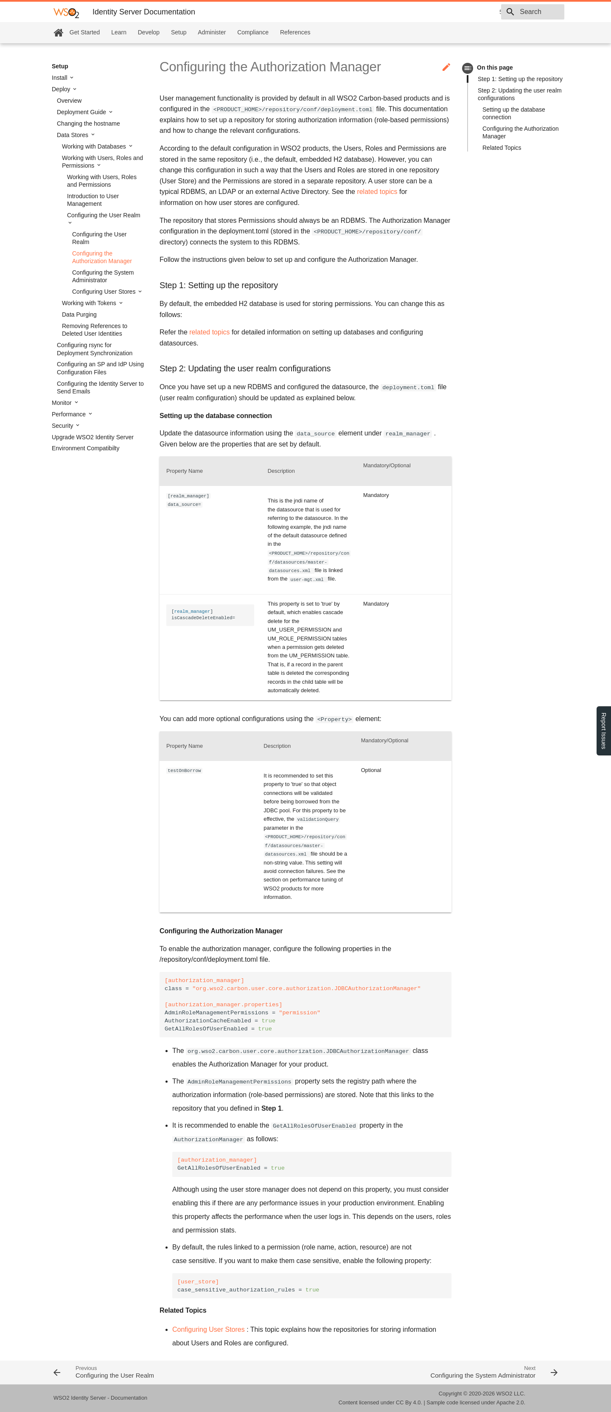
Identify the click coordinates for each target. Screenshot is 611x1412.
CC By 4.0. (409, 1402)
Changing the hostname (88, 123)
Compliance (253, 32)
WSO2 (504, 1393)
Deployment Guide (82, 112)
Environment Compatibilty (86, 448)
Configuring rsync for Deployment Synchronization (94, 349)
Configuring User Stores (104, 291)
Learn (118, 32)
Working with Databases (95, 146)
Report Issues (603, 731)
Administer (212, 32)
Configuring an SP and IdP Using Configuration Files (100, 368)
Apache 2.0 (510, 1402)
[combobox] (515, 12)
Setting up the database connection (513, 113)
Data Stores (73, 135)
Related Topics (501, 147)
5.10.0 (447, 11)
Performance (69, 414)
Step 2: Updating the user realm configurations (520, 94)
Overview (69, 100)
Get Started (85, 32)
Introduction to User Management (93, 200)
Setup (179, 32)
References (295, 32)
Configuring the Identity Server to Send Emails (100, 387)
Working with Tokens (90, 303)
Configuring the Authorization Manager (102, 257)
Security (63, 425)
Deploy (62, 89)
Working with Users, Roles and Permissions (102, 161)
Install (60, 77)
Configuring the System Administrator (103, 276)
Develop (149, 32)
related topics (377, 191)
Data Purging (79, 314)
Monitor (62, 402)
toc (467, 68)
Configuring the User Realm (103, 215)
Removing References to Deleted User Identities (94, 330)
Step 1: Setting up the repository (520, 79)
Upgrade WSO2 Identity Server (93, 437)
